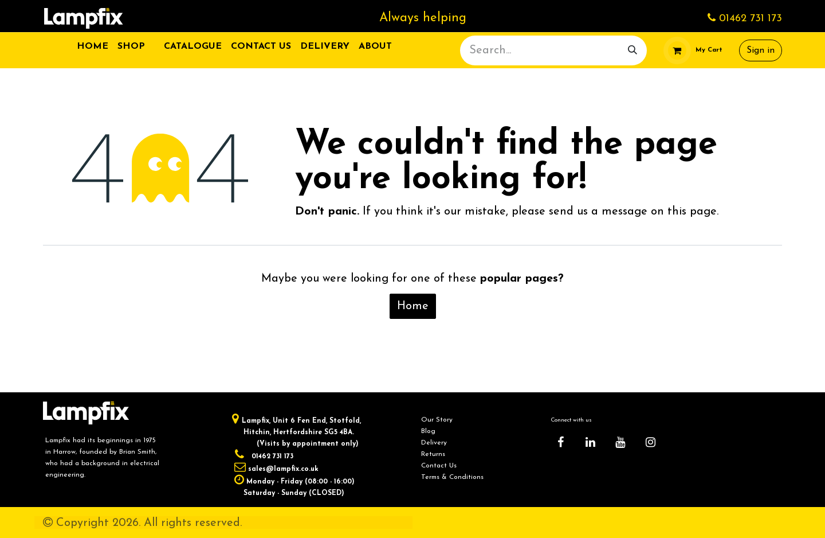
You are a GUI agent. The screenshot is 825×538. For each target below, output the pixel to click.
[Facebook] (560, 442)
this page (692, 211)
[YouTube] (620, 442)
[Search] (632, 50)
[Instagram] (650, 442)
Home (413, 306)
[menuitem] (92, 46)
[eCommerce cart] (693, 50)
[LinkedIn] (590, 442)
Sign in (761, 50)
